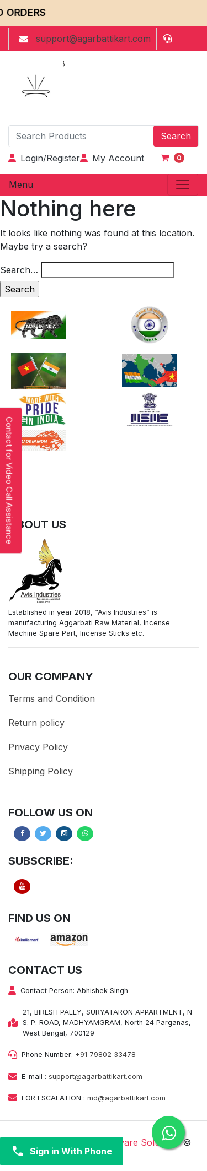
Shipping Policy (40, 771)
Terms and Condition (51, 698)
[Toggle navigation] (182, 185)
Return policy (36, 722)
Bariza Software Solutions (125, 1142)
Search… (19, 269)
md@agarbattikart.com (126, 1098)
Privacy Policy (38, 746)
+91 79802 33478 (105, 1054)
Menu (21, 184)
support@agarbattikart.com (95, 1076)
